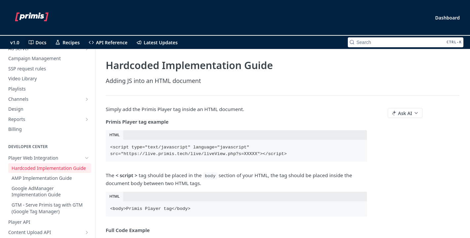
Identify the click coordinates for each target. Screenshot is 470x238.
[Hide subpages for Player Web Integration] (87, 158)
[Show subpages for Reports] (87, 119)
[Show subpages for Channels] (87, 99)
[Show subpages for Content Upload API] (87, 232)
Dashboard (447, 18)
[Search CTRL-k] (405, 42)
